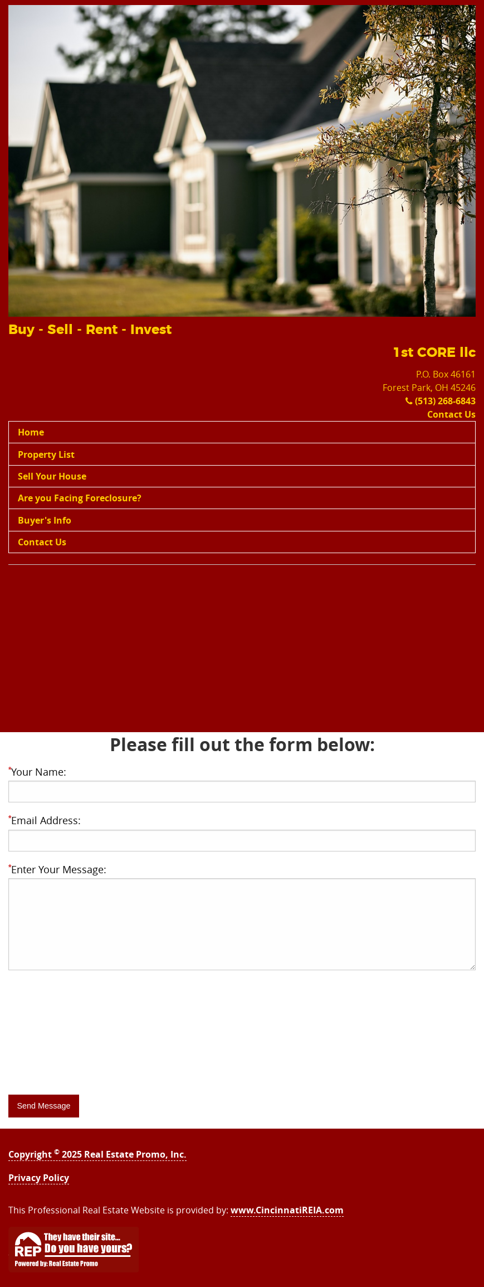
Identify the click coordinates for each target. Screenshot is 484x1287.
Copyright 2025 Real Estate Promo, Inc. (97, 1154)
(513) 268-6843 (440, 401)
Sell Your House (52, 476)
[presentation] (93, 1059)
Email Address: (44, 820)
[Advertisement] (242, 654)
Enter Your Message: (57, 869)
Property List (46, 454)
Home (31, 432)
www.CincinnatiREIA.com (287, 1210)
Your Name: (37, 771)
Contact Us (451, 414)
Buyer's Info (44, 520)
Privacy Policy (38, 1178)
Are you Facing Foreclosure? (79, 498)
